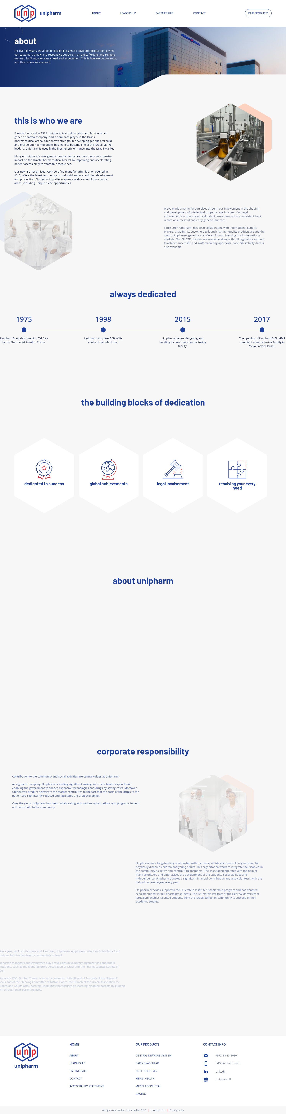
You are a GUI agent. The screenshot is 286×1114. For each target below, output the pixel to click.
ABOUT (96, 13)
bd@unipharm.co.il (228, 1063)
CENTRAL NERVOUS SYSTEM (153, 1055)
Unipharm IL (223, 1079)
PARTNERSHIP (164, 13)
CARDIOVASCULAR (147, 1063)
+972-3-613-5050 (226, 1055)
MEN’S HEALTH (145, 1078)
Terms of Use (158, 1110)
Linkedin (221, 1071)
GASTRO (141, 1094)
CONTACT (199, 13)
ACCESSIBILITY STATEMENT (87, 1086)
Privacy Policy (177, 1110)
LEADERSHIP (128, 13)
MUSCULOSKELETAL (148, 1086)
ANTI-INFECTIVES (146, 1071)
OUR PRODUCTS (258, 13)
